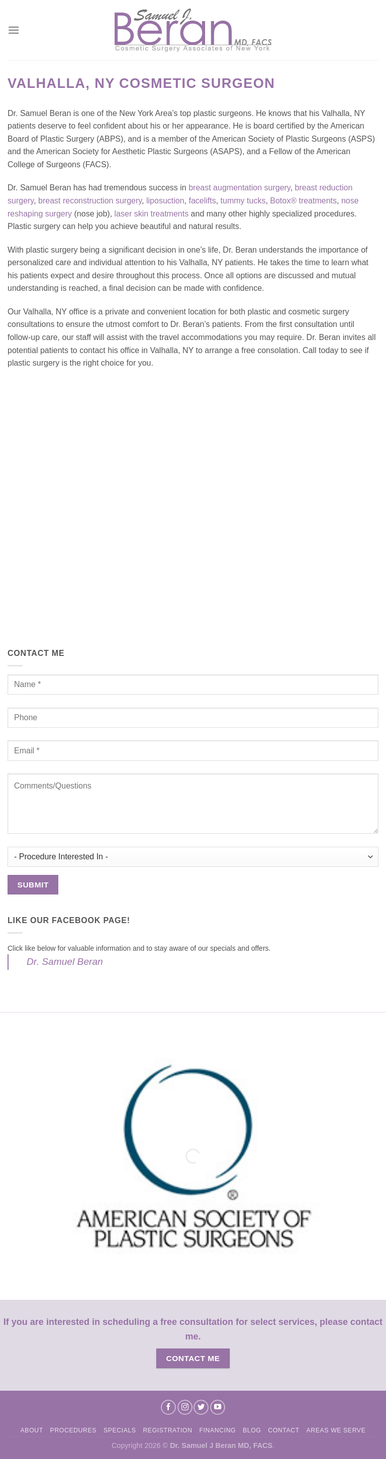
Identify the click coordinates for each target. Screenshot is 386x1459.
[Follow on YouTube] (217, 1407)
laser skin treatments (152, 213)
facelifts (202, 200)
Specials (120, 1430)
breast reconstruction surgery (90, 200)
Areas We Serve (336, 1430)
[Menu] (14, 30)
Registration (167, 1430)
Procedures (73, 1430)
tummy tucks (243, 200)
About (32, 1430)
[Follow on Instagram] (184, 1407)
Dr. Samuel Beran (65, 961)
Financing (217, 1430)
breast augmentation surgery (239, 187)
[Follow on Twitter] (201, 1407)
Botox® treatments (303, 200)
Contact (284, 1430)
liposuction (165, 200)
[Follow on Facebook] (168, 1407)
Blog (252, 1430)
